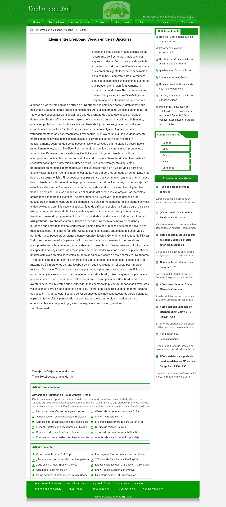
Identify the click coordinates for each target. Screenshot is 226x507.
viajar (165, 22)
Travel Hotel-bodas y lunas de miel (53, 376)
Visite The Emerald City (108, 416)
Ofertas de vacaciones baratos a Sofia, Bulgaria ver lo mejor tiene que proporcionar (120, 412)
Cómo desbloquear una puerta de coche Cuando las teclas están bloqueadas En (177, 239)
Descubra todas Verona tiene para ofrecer (60, 411)
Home (36, 22)
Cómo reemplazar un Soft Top (53, 454)
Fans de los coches (75, 483)
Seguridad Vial (101, 488)
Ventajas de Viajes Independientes (53, 371)
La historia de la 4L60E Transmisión (115, 475)
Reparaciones (57, 22)
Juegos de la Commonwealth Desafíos (117, 432)
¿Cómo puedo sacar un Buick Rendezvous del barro (177, 215)
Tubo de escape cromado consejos (174, 189)
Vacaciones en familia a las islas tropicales (61, 416)
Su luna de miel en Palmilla (110, 427)
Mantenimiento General (48, 488)
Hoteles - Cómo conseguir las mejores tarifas (176, 39)
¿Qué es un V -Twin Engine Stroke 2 (56, 464)
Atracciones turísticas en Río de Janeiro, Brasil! (61, 395)
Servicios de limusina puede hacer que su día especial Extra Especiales (62, 422)
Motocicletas (122, 22)
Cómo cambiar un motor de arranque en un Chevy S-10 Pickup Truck (176, 311)
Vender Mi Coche (153, 488)
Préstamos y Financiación (129, 483)
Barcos (144, 22)
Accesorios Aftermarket (48, 483)
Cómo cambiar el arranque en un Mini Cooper (62, 475)
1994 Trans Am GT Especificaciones (171, 336)
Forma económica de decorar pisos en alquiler (63, 437)
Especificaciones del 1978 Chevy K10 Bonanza (122, 464)
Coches (100, 22)
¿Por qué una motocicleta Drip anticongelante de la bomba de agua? (62, 460)
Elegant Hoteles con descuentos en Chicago (61, 427)
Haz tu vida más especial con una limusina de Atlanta (176, 61)
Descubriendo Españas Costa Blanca (57, 432)
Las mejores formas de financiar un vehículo (120, 454)
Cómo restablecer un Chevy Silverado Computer (176, 287)
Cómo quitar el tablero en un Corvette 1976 (176, 265)
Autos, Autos (75, 488)
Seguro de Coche (101, 483)
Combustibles (127, 488)
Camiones (187, 22)
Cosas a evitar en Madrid (173, 77)
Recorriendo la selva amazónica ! (170, 50)
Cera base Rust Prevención (51, 469)
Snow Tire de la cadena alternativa (115, 469)
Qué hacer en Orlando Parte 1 (176, 70)
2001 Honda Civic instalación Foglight (117, 459)
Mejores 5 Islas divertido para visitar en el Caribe (119, 422)
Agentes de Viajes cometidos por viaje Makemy (117, 438)
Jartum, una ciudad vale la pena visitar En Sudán (177, 97)
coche (69, 29)
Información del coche (49, 29)
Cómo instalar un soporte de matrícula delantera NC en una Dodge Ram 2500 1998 (177, 361)
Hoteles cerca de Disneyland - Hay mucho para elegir (176, 86)
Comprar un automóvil (78, 22)
